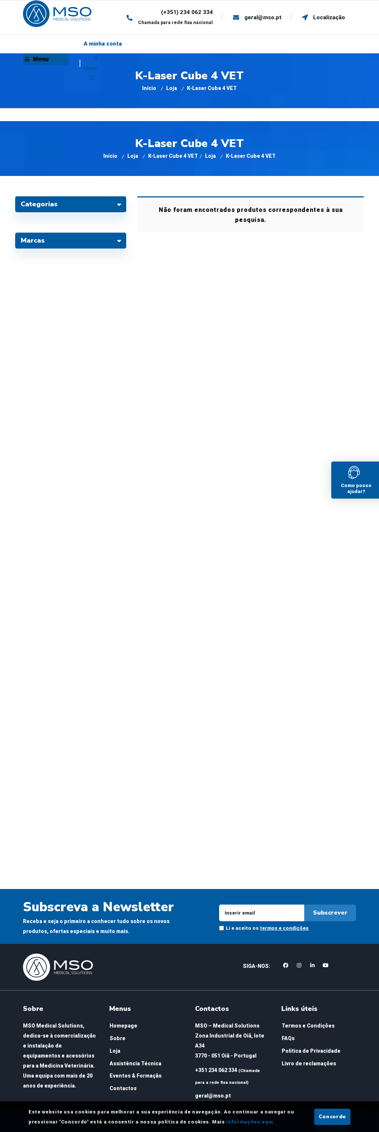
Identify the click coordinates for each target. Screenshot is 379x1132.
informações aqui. (250, 1122)
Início (149, 88)
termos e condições (284, 928)
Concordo (332, 1116)
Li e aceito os (267, 928)
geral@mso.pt (213, 1096)
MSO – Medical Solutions (227, 1026)
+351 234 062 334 (216, 1070)
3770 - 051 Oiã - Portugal (225, 1056)
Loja (171, 88)
